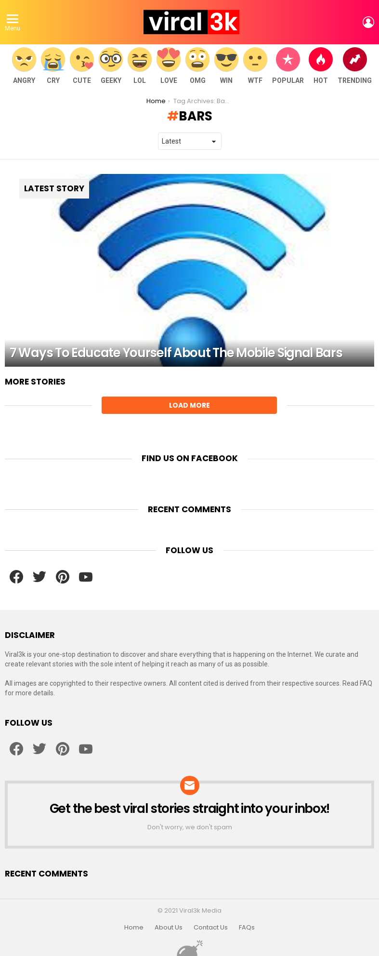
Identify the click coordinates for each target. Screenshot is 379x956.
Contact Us (211, 927)
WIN (226, 65)
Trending (355, 65)
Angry (24, 65)
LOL (140, 65)
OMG (197, 65)
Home (134, 927)
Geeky (111, 65)
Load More (189, 405)
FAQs (247, 927)
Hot (321, 65)
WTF (255, 65)
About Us (169, 927)
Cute (82, 65)
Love (169, 65)
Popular (288, 65)
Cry (53, 65)
